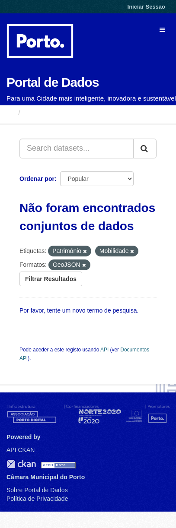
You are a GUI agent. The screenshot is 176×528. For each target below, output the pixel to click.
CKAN (21, 463)
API (104, 350)
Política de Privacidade (37, 498)
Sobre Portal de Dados (37, 490)
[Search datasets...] (76, 148)
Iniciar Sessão (146, 6)
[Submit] (145, 148)
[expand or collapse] (162, 29)
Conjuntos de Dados (62, 112)
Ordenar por (36, 178)
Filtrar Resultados (51, 278)
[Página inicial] (10, 112)
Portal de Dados (52, 82)
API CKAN (20, 449)
